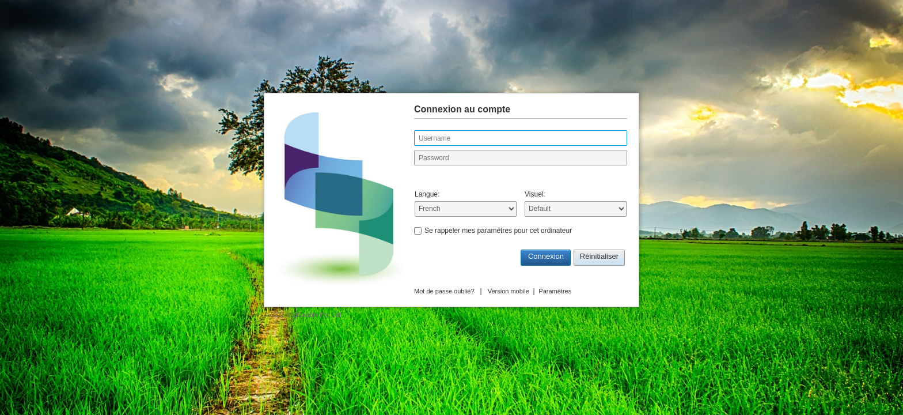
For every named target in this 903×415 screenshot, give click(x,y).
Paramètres (554, 291)
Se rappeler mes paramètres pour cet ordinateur (498, 231)
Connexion (546, 256)
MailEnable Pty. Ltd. (315, 314)
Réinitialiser (599, 256)
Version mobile (508, 291)
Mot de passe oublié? (444, 291)
